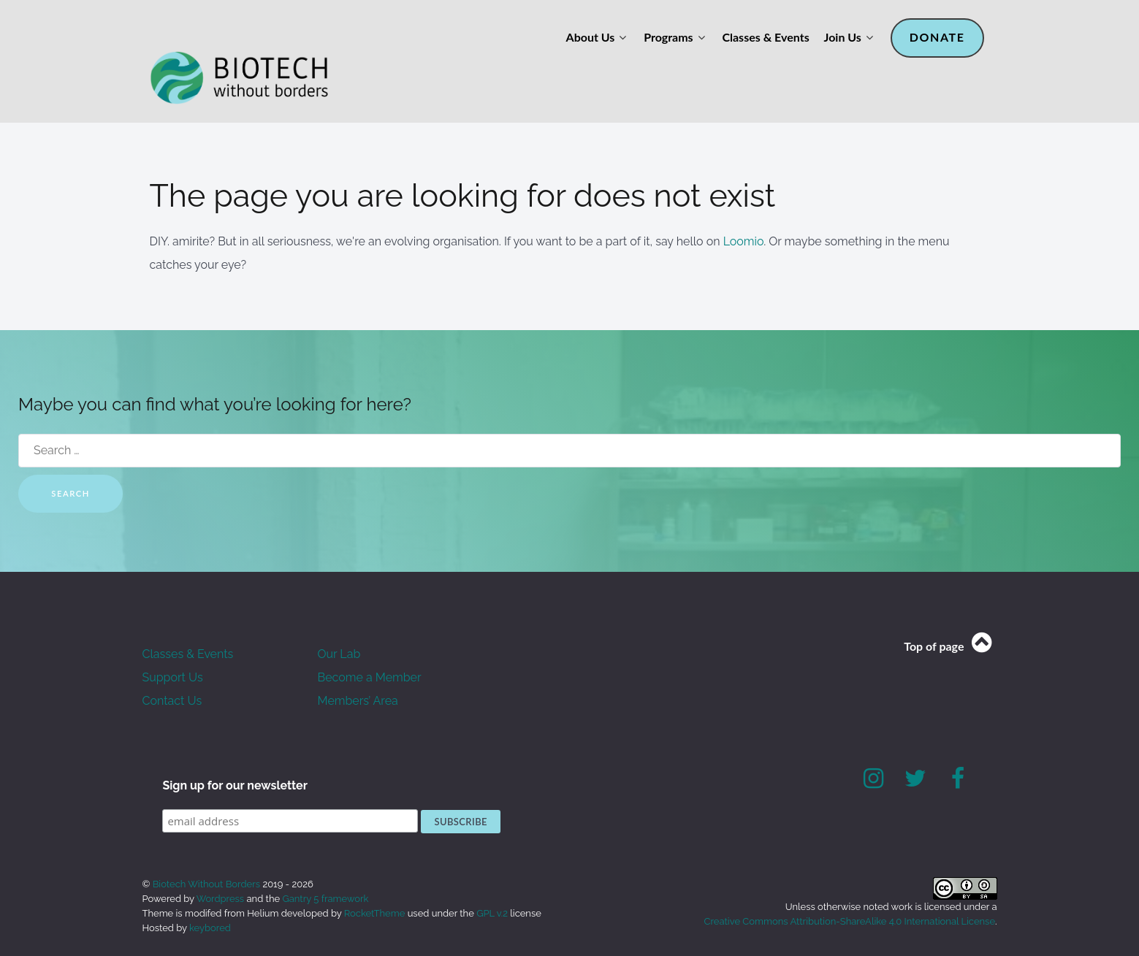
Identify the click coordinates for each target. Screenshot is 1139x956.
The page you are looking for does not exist (477, 162)
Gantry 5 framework (325, 865)
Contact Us (172, 668)
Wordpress (221, 865)
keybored (210, 895)
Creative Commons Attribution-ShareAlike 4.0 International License (849, 888)
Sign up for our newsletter (235, 753)
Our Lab (339, 621)
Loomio (743, 208)
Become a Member (370, 644)
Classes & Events (188, 621)
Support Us (172, 644)
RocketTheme (374, 880)
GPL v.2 (492, 880)
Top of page (950, 613)
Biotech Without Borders (208, 851)
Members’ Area (358, 668)
